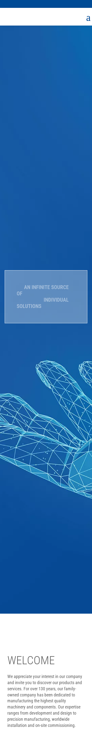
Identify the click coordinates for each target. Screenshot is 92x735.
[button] (81, 4)
